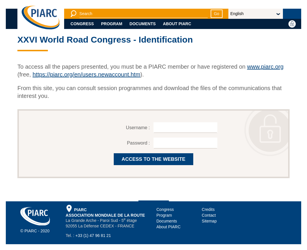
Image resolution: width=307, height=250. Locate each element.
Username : (138, 127)
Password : (139, 142)
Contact (209, 215)
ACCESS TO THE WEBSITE (153, 159)
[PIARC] (40, 17)
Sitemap (209, 221)
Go (216, 13)
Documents (142, 23)
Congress (82, 23)
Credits (208, 209)
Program (111, 23)
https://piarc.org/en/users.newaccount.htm (86, 74)
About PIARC (177, 23)
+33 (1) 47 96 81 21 (93, 235)
